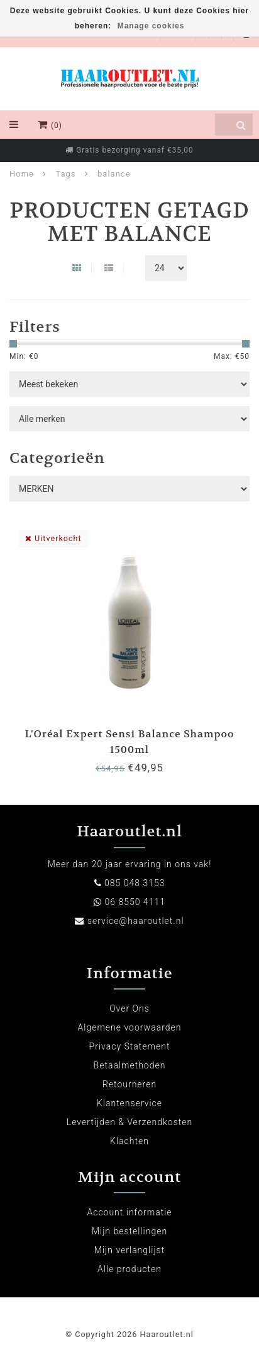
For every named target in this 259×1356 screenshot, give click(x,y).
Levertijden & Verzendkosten (129, 1122)
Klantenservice (129, 1103)
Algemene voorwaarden (130, 1027)
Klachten (129, 1141)
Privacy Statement (129, 1046)
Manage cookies (151, 25)
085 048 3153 (134, 883)
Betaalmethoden (130, 1065)
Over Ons (129, 1008)
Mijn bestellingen (129, 1231)
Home (21, 173)
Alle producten (129, 1269)
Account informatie (129, 1212)
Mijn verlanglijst (129, 1250)
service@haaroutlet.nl (135, 921)
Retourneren (129, 1084)
